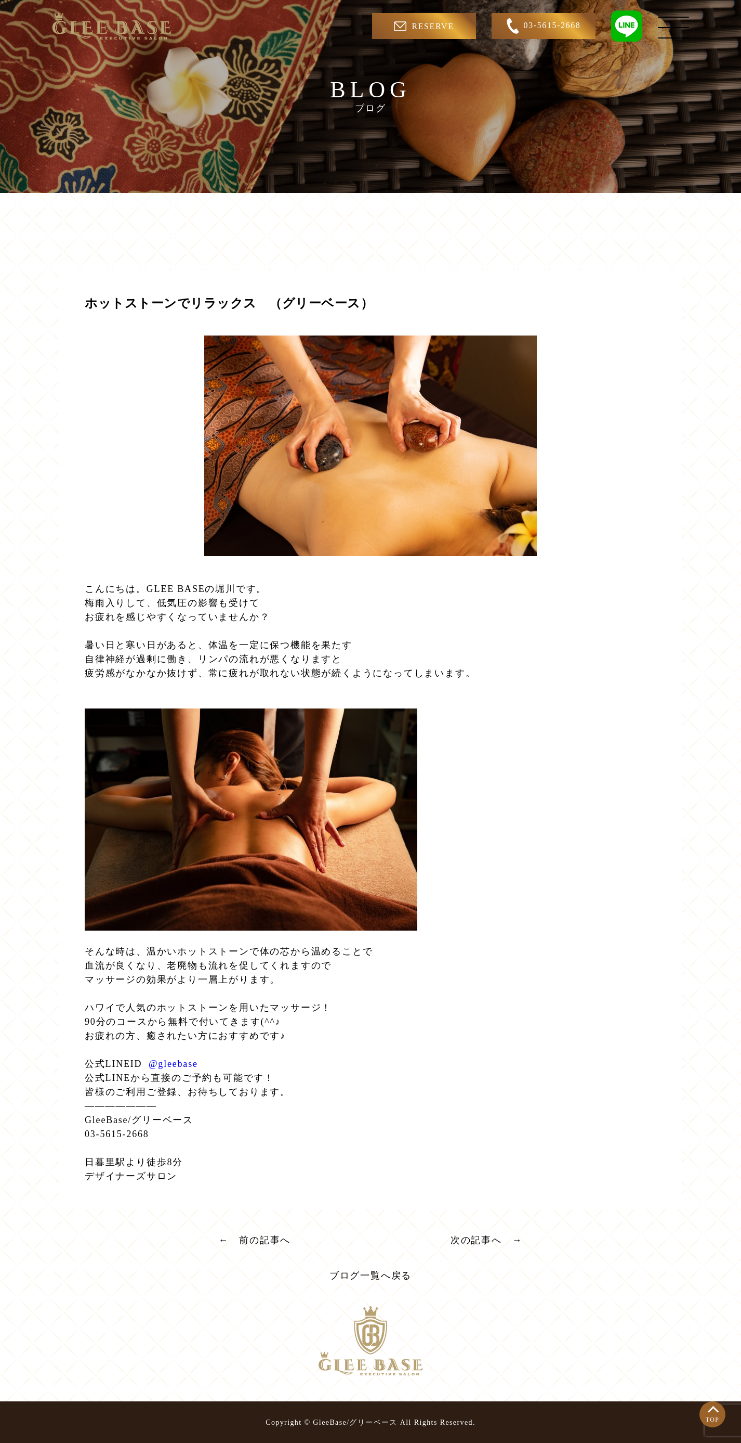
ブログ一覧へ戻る (370, 1275)
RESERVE (424, 26)
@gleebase (171, 1064)
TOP (712, 1419)
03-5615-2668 (544, 26)
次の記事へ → (487, 1240)
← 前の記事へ (255, 1240)
